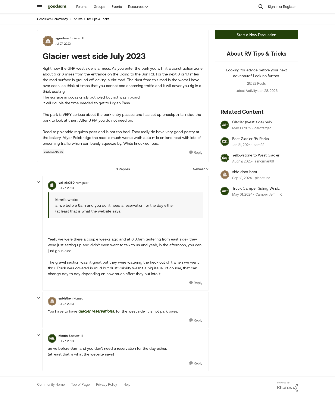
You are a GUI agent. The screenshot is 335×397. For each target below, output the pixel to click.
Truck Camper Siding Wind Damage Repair (255, 188)
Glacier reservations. (96, 311)
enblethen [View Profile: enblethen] (65, 298)
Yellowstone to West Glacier (255, 155)
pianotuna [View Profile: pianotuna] (262, 178)
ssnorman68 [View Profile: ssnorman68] (264, 161)
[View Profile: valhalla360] (52, 185)
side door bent (244, 172)
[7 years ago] (241, 128)
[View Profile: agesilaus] (48, 41)
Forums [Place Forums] (77, 19)
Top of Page (80, 384)
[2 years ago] (241, 144)
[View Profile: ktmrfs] (52, 338)
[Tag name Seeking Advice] (53, 151)
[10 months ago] (242, 161)
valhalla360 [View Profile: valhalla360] (67, 182)
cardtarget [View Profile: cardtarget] (262, 128)
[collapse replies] (38, 182)
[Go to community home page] (57, 6)
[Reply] (195, 152)
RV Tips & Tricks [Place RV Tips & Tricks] (98, 19)
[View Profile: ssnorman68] (224, 158)
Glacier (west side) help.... (253, 122)
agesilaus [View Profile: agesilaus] (62, 38)
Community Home (51, 384)
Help (127, 384)
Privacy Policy (106, 384)
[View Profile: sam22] (224, 141)
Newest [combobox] (201, 169)
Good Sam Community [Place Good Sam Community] (52, 19)
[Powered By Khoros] (287, 387)
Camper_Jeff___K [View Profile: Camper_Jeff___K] (269, 194)
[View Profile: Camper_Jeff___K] (224, 191)
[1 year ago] (242, 177)
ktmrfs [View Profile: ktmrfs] (63, 335)
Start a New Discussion (256, 34)
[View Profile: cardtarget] (224, 125)
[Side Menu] (39, 6)
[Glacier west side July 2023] (66, 188)
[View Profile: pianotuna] (224, 174)
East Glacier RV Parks (250, 138)
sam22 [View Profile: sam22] (259, 145)
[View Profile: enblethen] (52, 301)
